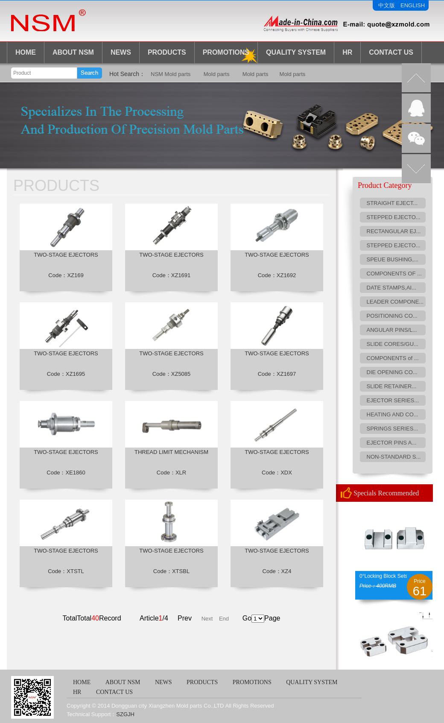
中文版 (386, 5)
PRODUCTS (167, 52)
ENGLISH (412, 5)
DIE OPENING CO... (392, 372)
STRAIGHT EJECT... (392, 203)
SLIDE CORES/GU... (392, 344)
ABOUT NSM (73, 52)
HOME (25, 52)
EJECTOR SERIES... (393, 400)
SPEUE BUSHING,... (392, 259)
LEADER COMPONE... (395, 302)
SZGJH (125, 714)
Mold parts (217, 74)
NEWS (121, 52)
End (224, 618)
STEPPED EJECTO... (394, 217)
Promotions (226, 52)
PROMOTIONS (252, 682)
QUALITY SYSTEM (311, 682)
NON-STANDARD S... (394, 457)
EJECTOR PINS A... (392, 442)
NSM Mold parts (170, 74)
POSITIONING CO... (392, 316)
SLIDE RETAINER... (392, 386)
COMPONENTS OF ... (394, 273)
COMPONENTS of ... (393, 358)
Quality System (296, 52)
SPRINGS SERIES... (392, 428)
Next (207, 618)
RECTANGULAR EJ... (394, 231)
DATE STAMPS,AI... (392, 287)
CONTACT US (391, 52)
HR (347, 52)
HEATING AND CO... (392, 414)
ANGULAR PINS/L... (392, 330)
